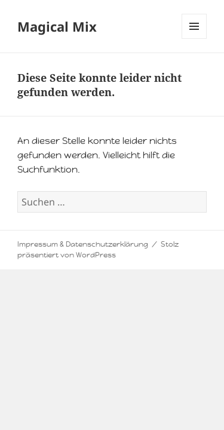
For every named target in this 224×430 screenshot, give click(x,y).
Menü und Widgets (194, 38)
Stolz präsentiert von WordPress (98, 249)
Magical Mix (57, 26)
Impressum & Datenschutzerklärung (82, 244)
